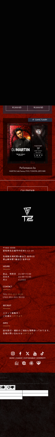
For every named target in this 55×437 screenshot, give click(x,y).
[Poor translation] (10, 387)
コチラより (17, 316)
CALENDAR (27, 190)
